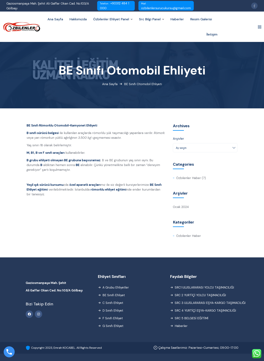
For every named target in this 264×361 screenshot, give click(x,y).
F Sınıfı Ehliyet (112, 318)
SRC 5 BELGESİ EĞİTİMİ (191, 318)
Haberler (181, 326)
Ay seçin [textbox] (181, 148)
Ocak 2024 (181, 207)
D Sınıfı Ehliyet (112, 310)
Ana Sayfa (110, 84)
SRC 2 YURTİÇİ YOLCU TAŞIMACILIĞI (200, 295)
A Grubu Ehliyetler (115, 287)
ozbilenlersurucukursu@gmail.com (166, 6)
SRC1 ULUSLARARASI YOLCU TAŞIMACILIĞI (204, 287)
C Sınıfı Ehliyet (112, 303)
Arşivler (178, 139)
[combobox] (205, 147)
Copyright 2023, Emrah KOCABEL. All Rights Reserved (66, 348)
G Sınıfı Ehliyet (112, 326)
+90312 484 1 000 (114, 5)
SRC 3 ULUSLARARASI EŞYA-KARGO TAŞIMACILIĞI (210, 303)
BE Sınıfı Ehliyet (113, 295)
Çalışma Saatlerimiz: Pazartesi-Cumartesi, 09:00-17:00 (198, 348)
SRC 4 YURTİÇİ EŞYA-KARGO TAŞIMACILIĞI (205, 310)
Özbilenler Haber (188, 178)
